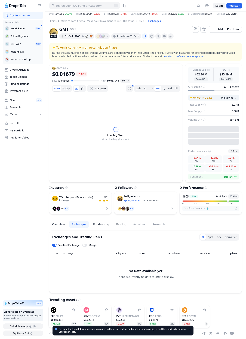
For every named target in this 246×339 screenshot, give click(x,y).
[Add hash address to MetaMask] (91, 36)
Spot (210, 237)
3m (157, 88)
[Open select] (125, 81)
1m (151, 88)
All (176, 88)
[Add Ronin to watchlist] (172, 310)
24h (138, 88)
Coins (53, 21)
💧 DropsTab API (23, 303)
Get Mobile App (23, 326)
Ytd (170, 88)
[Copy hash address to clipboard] (82, 36)
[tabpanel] (116, 134)
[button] (145, 13)
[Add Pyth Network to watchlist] (139, 310)
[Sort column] (57, 253)
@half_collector (132, 200)
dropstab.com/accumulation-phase (183, 56)
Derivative (231, 237)
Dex (219, 237)
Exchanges (154, 21)
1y (163, 88)
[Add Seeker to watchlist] (73, 310)
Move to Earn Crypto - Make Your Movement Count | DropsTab (97, 21)
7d (144, 88)
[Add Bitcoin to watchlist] (205, 310)
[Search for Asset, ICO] (84, 5)
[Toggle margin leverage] (89, 245)
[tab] (57, 88)
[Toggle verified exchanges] (65, 245)
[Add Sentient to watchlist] (106, 310)
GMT (141, 21)
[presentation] (152, 36)
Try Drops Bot (23, 333)
